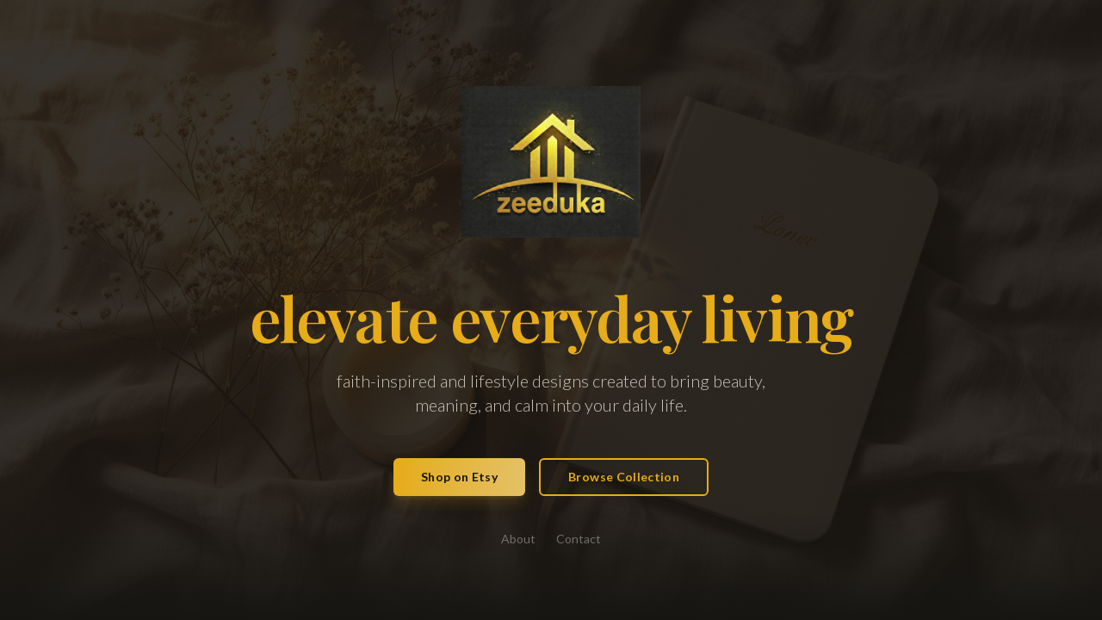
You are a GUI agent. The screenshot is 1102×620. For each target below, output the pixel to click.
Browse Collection (623, 476)
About (518, 538)
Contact (578, 538)
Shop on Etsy (459, 476)
